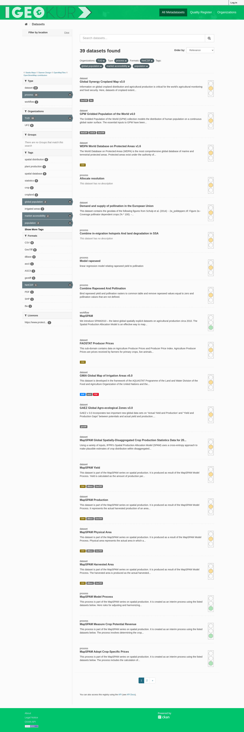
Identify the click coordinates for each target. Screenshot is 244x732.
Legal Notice (31, 717)
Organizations (226, 12)
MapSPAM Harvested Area (97, 564)
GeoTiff (84, 100)
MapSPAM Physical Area (96, 532)
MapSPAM (86, 315)
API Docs (131, 694)
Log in (234, 2)
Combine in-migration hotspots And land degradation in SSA (119, 233)
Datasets (38, 24)
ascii (89, 394)
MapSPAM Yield (90, 467)
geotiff (83, 427)
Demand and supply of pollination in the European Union (117, 206)
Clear (66, 32)
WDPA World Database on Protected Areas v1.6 (110, 146)
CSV (83, 165)
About (28, 713)
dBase (90, 486)
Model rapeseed (90, 260)
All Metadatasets (173, 12)
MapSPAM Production (94, 499)
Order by (179, 50)
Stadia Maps (30, 73)
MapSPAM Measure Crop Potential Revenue (108, 624)
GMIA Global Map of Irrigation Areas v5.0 (106, 375)
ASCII (92, 133)
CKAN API (30, 721)
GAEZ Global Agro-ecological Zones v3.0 (106, 407)
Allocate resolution (92, 178)
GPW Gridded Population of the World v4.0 (107, 113)
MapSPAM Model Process (96, 596)
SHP (83, 394)
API (120, 694)
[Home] (26, 24)
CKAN (163, 717)
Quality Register (201, 12)
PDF (96, 394)
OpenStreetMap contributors (35, 75)
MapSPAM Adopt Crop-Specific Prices (104, 651)
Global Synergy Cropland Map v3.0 (102, 81)
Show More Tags (34, 229)
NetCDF (84, 133)
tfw (91, 100)
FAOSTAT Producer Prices (97, 343)
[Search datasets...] (142, 38)
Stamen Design (44, 73)
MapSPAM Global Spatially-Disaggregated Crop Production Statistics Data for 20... (133, 440)
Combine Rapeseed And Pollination (103, 288)
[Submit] (209, 38)
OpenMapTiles (60, 73)
